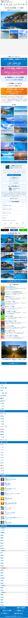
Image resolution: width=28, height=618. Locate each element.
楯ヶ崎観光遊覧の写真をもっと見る (14, 281)
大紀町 (2, 566)
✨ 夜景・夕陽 (4, 393)
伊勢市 (2, 570)
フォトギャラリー (7, 2)
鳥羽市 (2, 575)
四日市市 (2, 548)
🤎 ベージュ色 (4, 440)
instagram (6, 194)
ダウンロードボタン (14, 10)
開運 (1, 4)
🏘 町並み (3, 401)
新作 (7, 4)
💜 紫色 (2, 432)
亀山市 (2, 546)
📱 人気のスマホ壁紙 (6, 610)
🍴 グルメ (3, 406)
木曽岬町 (2, 532)
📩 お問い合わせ (19, 613)
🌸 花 (2, 385)
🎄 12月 (2, 473)
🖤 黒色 (2, 434)
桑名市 (2, 540)
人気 (4, 4)
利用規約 (25, 101)
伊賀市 (2, 587)
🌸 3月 (2, 450)
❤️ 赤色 (2, 429)
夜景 (23, 4)
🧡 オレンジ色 (4, 426)
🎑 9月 (2, 465)
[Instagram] (14, 190)
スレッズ (10, 194)
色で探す (10, 4)
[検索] (26, 1)
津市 (1, 553)
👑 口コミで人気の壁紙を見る (14, 183)
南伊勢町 (2, 578)
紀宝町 (2, 605)
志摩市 (2, 573)
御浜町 (2, 600)
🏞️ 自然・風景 (4, 388)
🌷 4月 (2, 452)
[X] (13, 190)
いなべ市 (2, 530)
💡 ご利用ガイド (5, 613)
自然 (26, 4)
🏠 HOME (3, 608)
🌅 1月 (2, 444)
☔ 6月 (2, 457)
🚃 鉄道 (2, 409)
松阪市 (2, 555)
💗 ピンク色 (3, 413)
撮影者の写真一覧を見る (14, 198)
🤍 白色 (2, 437)
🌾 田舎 (2, 403)
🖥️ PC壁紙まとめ (19, 610)
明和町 (2, 558)
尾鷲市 (2, 594)
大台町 (2, 560)
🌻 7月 (2, 460)
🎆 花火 (2, 398)
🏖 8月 (2, 463)
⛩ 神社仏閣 (3, 395)
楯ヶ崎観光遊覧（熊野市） (7, 205)
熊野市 (2, 602)
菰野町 (2, 538)
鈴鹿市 (2, 543)
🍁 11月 (2, 470)
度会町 (2, 583)
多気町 (2, 563)
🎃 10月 (2, 468)
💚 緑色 (2, 419)
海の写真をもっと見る (14, 162)
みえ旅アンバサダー (6, 196)
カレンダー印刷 (17, 4)
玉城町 (2, 580)
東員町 (2, 535)
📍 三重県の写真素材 (20, 608)
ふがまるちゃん (21, 99)
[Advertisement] (14, 46)
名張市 (2, 590)
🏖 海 (2, 390)
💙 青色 (2, 416)
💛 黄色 (2, 424)
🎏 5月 (2, 455)
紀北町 (2, 597)
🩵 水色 (2, 421)
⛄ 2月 (2, 447)
